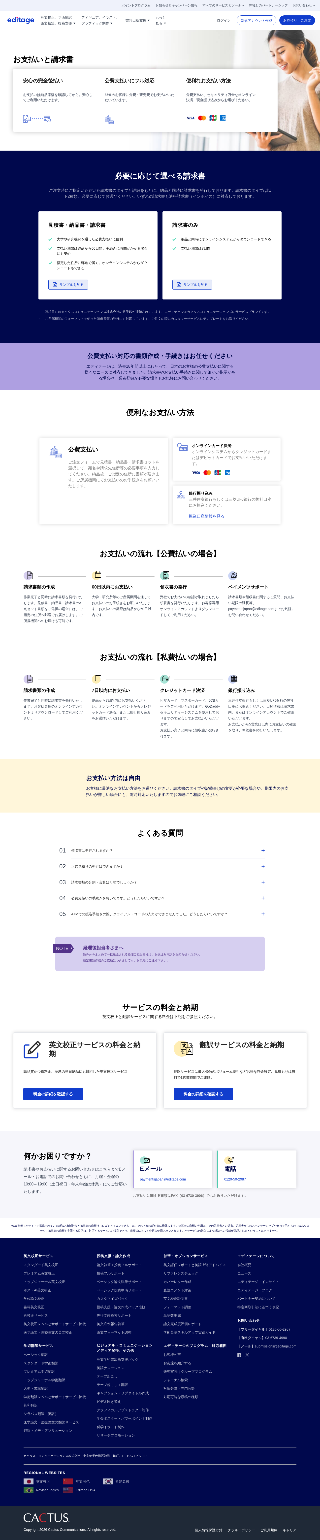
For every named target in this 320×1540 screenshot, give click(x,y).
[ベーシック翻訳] (36, 1354)
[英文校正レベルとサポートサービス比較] (55, 1324)
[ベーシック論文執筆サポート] (119, 1281)
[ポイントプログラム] (136, 5)
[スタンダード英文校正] (41, 1265)
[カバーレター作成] (177, 1281)
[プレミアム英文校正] (39, 1273)
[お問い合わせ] (304, 5)
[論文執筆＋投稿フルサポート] (119, 1265)
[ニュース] (244, 1273)
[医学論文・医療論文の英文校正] (48, 1332)
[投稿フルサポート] (111, 1273)
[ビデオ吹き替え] (109, 1401)
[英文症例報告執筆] (111, 1324)
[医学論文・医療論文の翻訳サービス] (51, 1422)
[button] (68, 285)
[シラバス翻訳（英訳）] (41, 1413)
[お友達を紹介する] (177, 1363)
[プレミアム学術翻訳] (39, 1371)
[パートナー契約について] (256, 1298)
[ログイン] (224, 20)
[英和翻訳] (30, 1405)
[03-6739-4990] (276, 1338)
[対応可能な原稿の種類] (180, 1397)
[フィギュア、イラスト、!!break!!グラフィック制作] (100, 20)
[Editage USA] (79, 1490)
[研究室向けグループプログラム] (187, 1371)
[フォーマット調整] (177, 1307)
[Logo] (17, 20)
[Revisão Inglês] (41, 1490)
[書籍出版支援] (138, 20)
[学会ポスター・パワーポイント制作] (124, 1418)
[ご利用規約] (269, 1530)
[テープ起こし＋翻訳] (112, 1384)
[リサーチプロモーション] (116, 1435)
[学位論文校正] (34, 1298)
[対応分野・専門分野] (179, 1388)
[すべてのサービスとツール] (223, 5)
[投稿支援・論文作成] (113, 1256)
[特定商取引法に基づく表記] (258, 1307)
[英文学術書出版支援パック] (117, 1359)
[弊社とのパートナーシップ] (268, 5)
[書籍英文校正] (34, 1307)
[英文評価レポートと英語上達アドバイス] (194, 1265)
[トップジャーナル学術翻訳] (44, 1380)
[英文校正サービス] (38, 1256)
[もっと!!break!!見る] (161, 20)
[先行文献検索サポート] (114, 1315)
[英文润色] (76, 1481)
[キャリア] (289, 1530)
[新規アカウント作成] (256, 21)
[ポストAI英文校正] (37, 1290)
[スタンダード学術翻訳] (41, 1363)
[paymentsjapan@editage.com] (163, 1179)
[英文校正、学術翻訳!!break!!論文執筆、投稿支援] (58, 20)
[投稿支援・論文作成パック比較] (121, 1307)
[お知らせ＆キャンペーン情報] (176, 5)
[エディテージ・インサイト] (258, 1281)
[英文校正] (37, 1481)
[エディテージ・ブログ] (254, 1290)
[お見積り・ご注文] (297, 20)
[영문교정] (116, 1481)
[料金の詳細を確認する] (53, 1094)
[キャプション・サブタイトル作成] (123, 1393)
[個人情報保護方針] (209, 1530)
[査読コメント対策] (177, 1290)
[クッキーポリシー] (241, 1530)
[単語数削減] (172, 1315)
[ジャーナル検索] (175, 1380)
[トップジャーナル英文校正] (44, 1281)
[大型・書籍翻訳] (36, 1388)
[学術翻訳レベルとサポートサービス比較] (55, 1397)
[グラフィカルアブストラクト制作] (123, 1410)
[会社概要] (244, 1265)
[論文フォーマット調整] (114, 1332)
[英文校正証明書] (175, 1298)
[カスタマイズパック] (112, 1298)
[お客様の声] (172, 1354)
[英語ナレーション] (111, 1368)
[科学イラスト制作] (111, 1427)
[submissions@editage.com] (275, 1346)
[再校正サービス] (36, 1315)
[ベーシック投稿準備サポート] (119, 1290)
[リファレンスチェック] (180, 1273)
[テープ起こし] (107, 1376)
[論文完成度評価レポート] (182, 1324)
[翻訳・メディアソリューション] (48, 1430)
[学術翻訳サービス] (38, 1345)
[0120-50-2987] (235, 1179)
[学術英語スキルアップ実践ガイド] (189, 1332)
